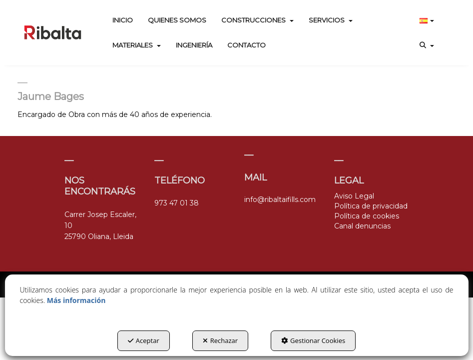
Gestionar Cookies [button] (313, 340)
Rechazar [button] (220, 340)
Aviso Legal (354, 196)
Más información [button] (76, 300)
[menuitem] (122, 20)
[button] (52, 32)
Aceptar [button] (143, 340)
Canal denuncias (362, 226)
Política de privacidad (371, 206)
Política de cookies (366, 216)
